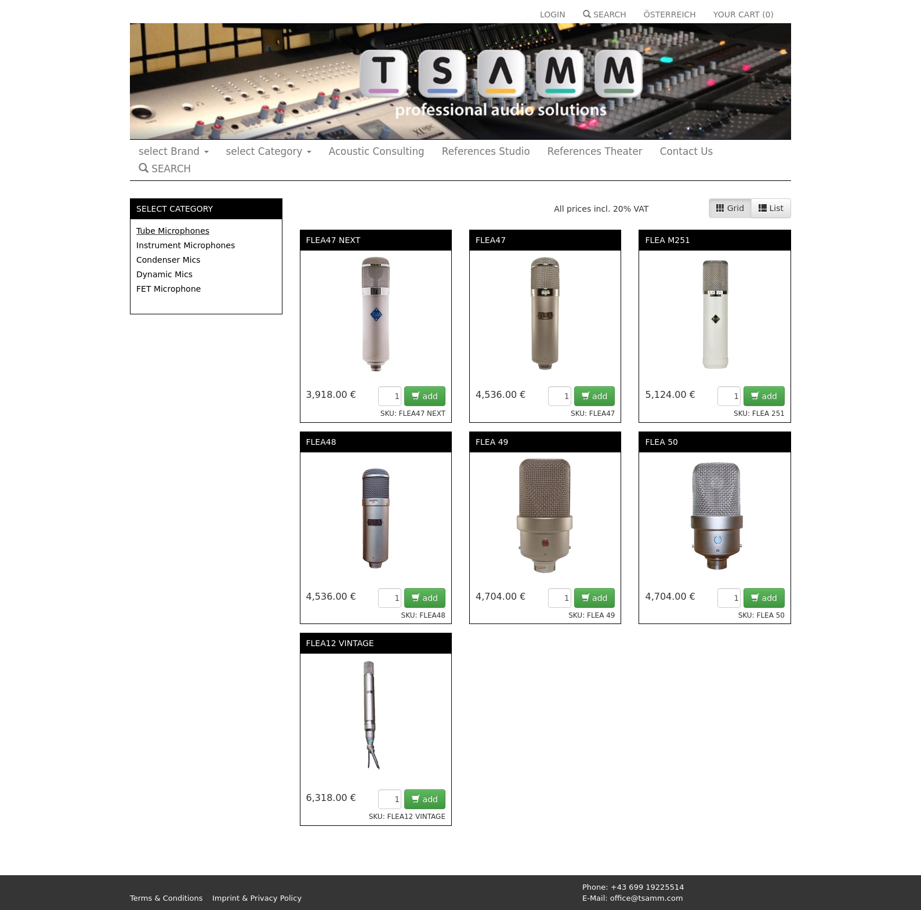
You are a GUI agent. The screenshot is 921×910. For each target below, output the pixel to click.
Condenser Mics (168, 259)
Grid (730, 208)
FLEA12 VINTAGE (340, 643)
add (425, 396)
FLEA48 (321, 442)
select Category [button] (268, 151)
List (771, 208)
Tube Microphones (172, 230)
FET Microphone (168, 288)
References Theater (595, 151)
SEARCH (604, 14)
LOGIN (552, 14)
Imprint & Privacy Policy (257, 898)
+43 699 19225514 (647, 887)
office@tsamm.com (646, 898)
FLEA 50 (661, 442)
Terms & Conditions (166, 898)
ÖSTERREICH (670, 14)
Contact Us (686, 151)
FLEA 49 (492, 442)
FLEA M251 (667, 240)
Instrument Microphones (185, 245)
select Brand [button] (174, 151)
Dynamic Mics (164, 274)
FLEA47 (491, 240)
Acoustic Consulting (377, 151)
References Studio (486, 151)
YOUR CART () (743, 14)
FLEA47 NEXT (333, 240)
